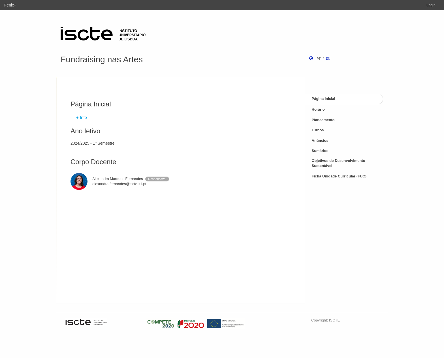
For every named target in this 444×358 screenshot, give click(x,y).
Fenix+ (10, 5)
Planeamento (323, 120)
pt (319, 58)
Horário (318, 109)
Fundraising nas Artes (102, 59)
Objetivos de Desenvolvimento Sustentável (338, 163)
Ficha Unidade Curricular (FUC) (339, 176)
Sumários (320, 151)
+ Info (81, 117)
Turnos (318, 130)
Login (431, 5)
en (328, 58)
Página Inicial (323, 99)
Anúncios (320, 140)
